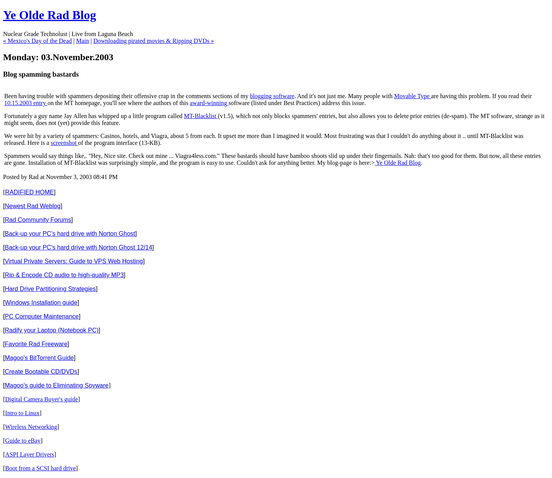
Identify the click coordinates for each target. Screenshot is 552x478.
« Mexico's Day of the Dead (37, 41)
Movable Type (412, 96)
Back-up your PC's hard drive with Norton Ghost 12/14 (78, 247)
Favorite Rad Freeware (36, 344)
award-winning (209, 103)
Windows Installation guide (41, 302)
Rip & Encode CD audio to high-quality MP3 (64, 275)
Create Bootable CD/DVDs (41, 371)
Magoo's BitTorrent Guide (39, 358)
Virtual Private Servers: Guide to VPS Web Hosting (74, 261)
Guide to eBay (22, 440)
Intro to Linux (22, 413)
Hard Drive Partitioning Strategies (50, 289)
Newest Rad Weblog (33, 206)
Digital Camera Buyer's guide (41, 399)
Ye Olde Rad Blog (49, 15)
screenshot (64, 143)
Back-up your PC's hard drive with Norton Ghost (70, 233)
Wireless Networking (31, 427)
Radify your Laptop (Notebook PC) (52, 330)
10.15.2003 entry (26, 103)
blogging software (272, 96)
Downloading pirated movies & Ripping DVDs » (153, 41)
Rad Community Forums (38, 220)
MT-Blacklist (201, 116)
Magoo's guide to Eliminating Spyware (56, 385)
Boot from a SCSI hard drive (40, 468)
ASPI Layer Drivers (29, 454)
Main (82, 41)
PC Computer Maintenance (42, 316)
